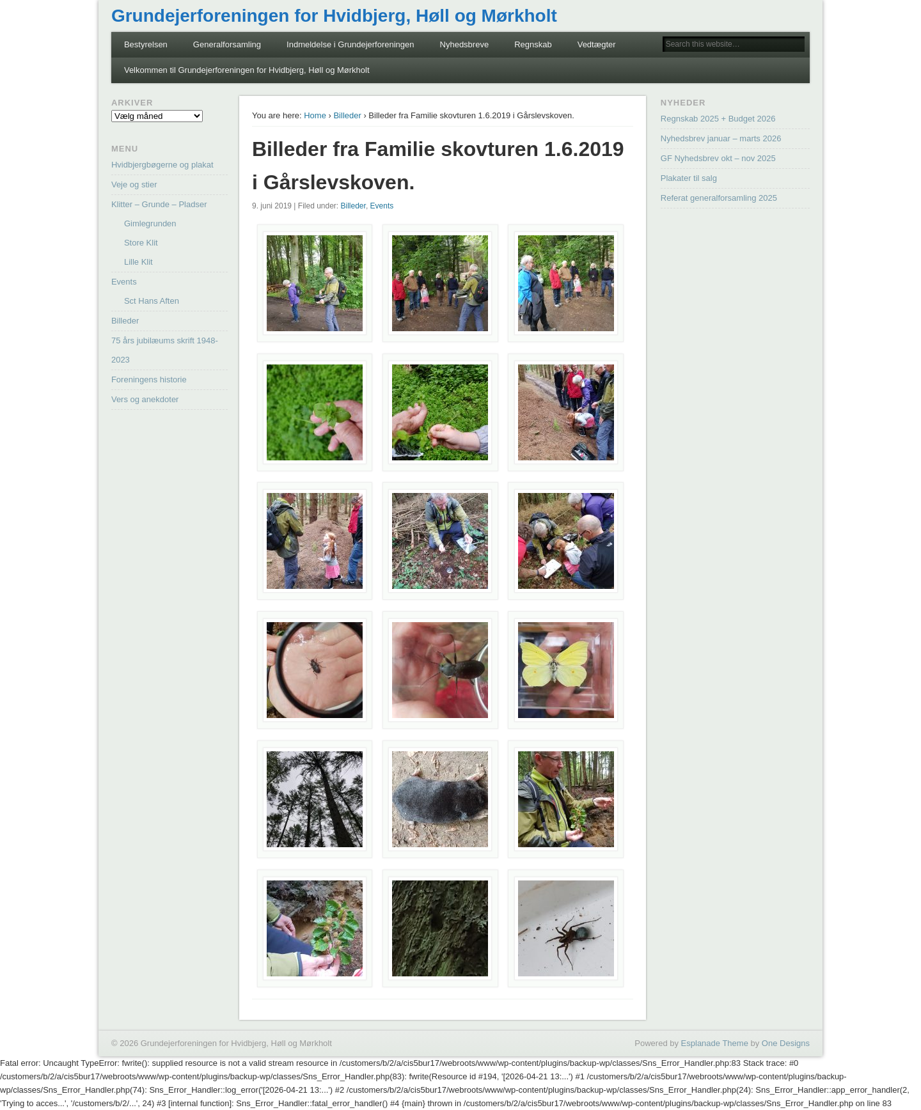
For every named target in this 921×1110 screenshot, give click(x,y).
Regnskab (533, 44)
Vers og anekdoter (145, 399)
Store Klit (141, 242)
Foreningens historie (149, 379)
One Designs (786, 1043)
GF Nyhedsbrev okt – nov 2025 (718, 158)
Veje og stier (134, 184)
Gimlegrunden (150, 223)
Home (315, 115)
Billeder (347, 115)
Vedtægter (597, 44)
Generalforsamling (227, 44)
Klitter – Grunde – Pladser (159, 204)
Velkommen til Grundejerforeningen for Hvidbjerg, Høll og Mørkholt (247, 70)
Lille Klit (138, 262)
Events (382, 205)
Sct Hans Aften (151, 301)
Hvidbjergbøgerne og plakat (162, 164)
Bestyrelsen (146, 44)
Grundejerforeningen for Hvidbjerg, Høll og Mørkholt (334, 16)
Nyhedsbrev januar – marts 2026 (721, 138)
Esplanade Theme (714, 1043)
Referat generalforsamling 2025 (719, 198)
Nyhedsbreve (464, 44)
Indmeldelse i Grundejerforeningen (350, 44)
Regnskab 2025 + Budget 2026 (718, 118)
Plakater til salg (689, 178)
